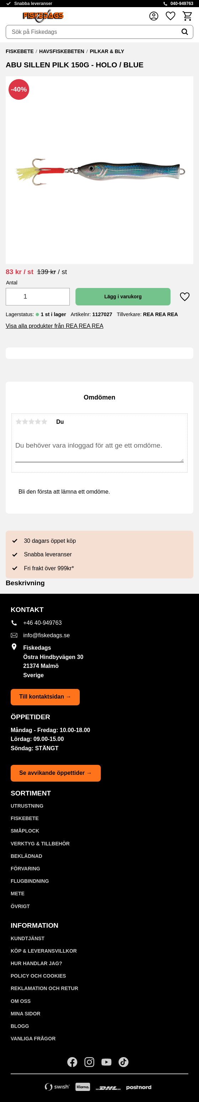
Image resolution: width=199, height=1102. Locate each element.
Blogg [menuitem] (20, 1026)
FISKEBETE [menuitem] (25, 818)
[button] (170, 16)
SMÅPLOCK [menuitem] (25, 831)
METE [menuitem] (18, 893)
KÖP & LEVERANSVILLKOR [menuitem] (44, 951)
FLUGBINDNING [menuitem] (30, 881)
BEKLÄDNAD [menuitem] (26, 856)
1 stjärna (18, 421)
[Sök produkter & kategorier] (91, 32)
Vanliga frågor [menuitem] (33, 1038)
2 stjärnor (25, 421)
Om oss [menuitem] (21, 1001)
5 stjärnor (44, 421)
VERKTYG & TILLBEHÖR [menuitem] (40, 843)
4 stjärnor (38, 421)
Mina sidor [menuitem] (25, 1013)
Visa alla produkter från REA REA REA (55, 326)
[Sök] (185, 32)
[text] (19, 271)
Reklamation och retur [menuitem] (44, 988)
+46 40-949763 (42, 623)
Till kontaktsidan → (45, 697)
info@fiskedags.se (46, 635)
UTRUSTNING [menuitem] (27, 806)
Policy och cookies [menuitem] (38, 976)
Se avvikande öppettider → (55, 773)
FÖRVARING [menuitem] (25, 868)
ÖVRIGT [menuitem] (20, 906)
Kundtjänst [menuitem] (27, 938)
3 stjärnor (31, 421)
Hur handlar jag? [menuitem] (36, 963)
